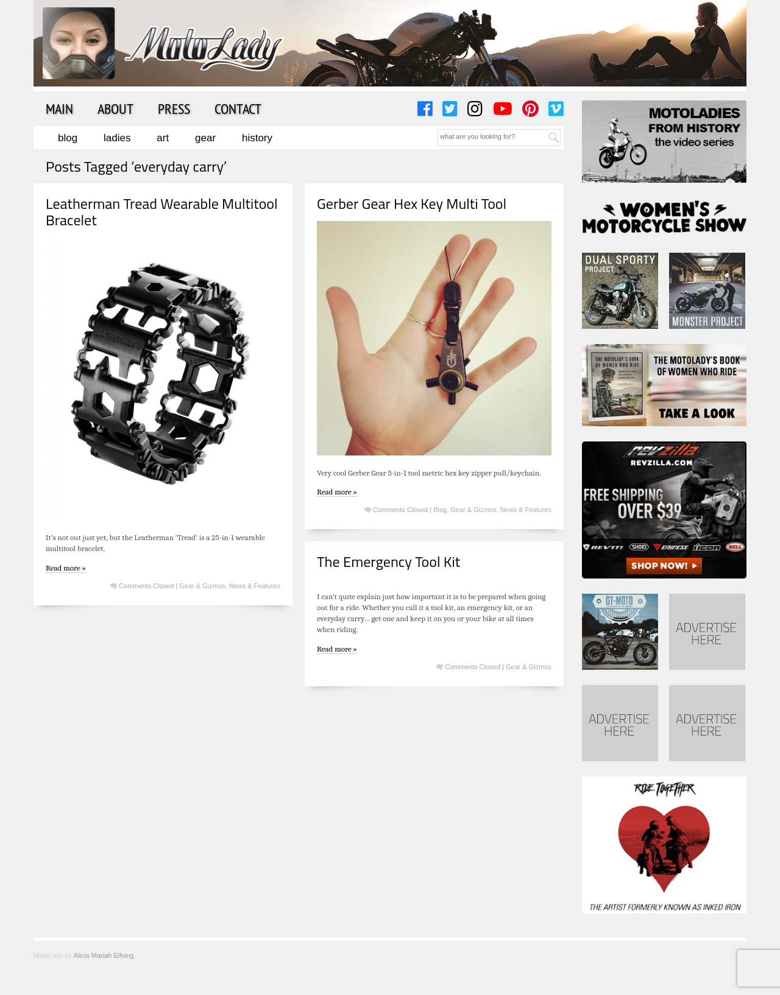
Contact (237, 108)
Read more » (66, 567)
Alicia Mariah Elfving (103, 955)
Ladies (117, 138)
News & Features (254, 585)
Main (59, 108)
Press (174, 108)
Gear (205, 138)
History (257, 138)
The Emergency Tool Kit (388, 561)
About (115, 108)
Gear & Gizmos (202, 585)
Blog (67, 138)
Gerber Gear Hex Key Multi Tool (411, 203)
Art (163, 138)
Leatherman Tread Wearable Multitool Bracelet (162, 211)
